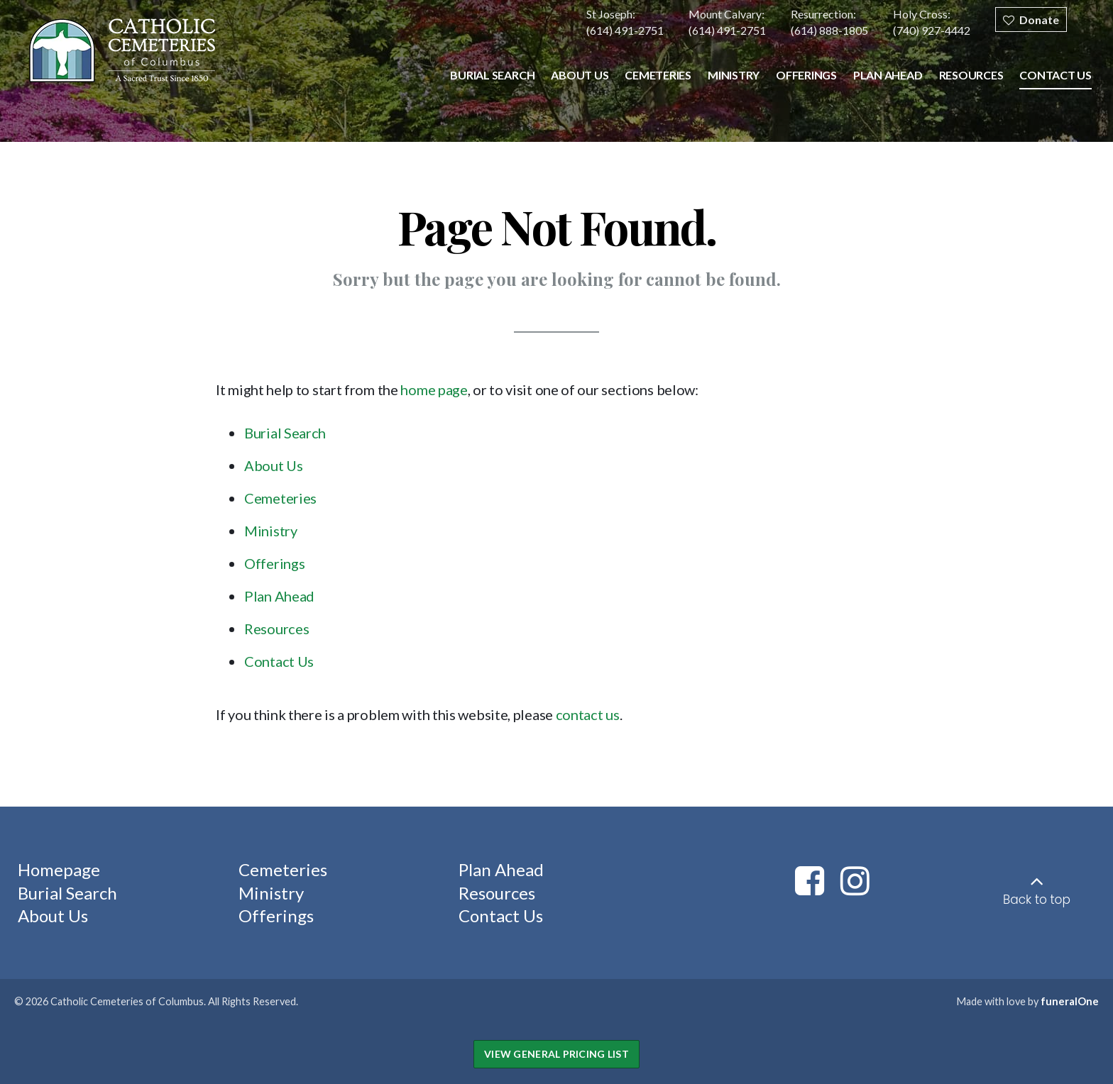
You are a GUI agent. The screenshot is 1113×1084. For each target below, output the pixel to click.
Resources (276, 628)
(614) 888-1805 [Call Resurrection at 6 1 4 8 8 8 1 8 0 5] (829, 30)
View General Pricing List (556, 1054)
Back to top (1036, 899)
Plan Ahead (279, 595)
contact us (588, 714)
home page (433, 389)
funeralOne (1070, 1001)
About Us (273, 465)
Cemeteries (280, 498)
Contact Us (279, 661)
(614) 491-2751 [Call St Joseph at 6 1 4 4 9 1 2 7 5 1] (625, 30)
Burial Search (285, 432)
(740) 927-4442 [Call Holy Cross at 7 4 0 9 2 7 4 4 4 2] (931, 30)
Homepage (59, 869)
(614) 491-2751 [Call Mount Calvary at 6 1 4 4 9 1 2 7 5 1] (727, 30)
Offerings (274, 563)
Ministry (270, 530)
